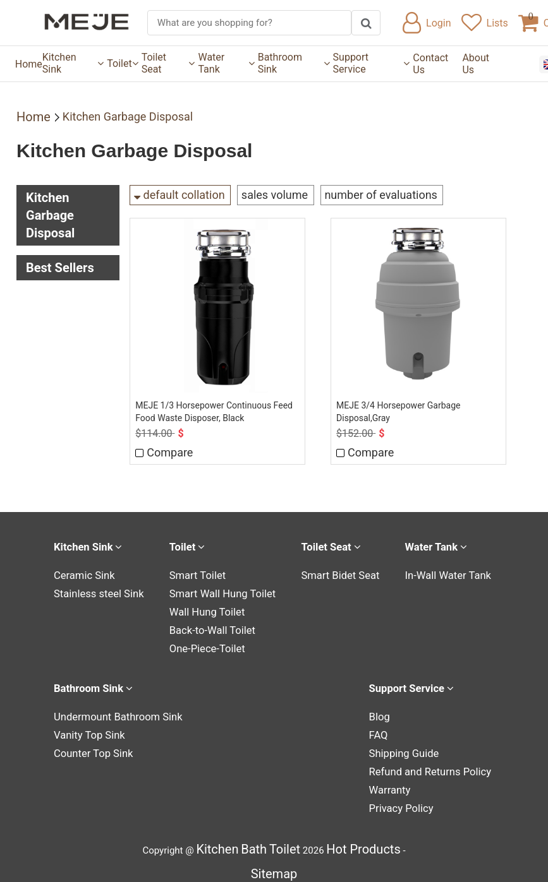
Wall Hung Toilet (206, 608)
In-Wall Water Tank (452, 573)
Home (28, 64)
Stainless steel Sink (94, 591)
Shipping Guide (412, 747)
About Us (475, 64)
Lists (484, 23)
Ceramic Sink (81, 573)
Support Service (371, 63)
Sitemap (274, 865)
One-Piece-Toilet (206, 644)
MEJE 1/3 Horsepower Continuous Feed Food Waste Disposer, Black (215, 408)
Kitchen (217, 840)
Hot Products (363, 840)
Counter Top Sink (90, 747)
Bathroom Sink (294, 63)
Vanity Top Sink (86, 729)
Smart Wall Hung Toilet (220, 591)
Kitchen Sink (73, 63)
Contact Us (430, 64)
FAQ (389, 729)
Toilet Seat (168, 63)
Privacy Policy (410, 800)
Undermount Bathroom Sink (112, 711)
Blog (390, 711)
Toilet (122, 63)
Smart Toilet (197, 573)
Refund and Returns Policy (436, 764)
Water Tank (226, 63)
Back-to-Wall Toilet (211, 626)
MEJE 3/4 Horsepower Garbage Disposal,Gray (399, 408)
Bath (254, 840)
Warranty (399, 782)
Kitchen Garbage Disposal (128, 116)
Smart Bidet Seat (340, 573)
